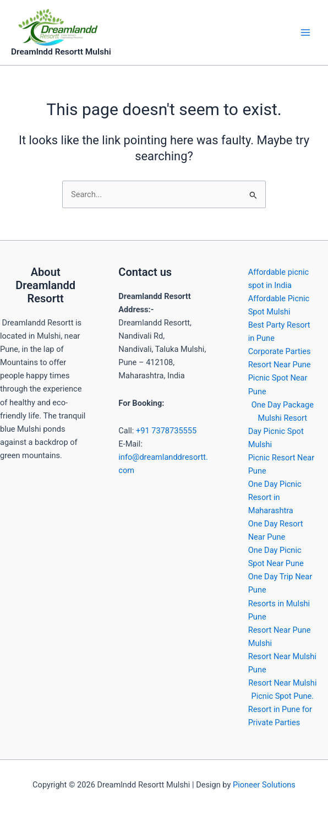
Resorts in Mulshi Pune (279, 610)
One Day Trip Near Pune (280, 583)
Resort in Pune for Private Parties (280, 715)
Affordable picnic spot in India (278, 278)
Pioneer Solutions (264, 785)
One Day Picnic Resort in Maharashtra (275, 497)
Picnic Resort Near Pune (281, 464)
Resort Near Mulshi (282, 683)
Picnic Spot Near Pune (278, 384)
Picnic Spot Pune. (283, 696)
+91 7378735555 (166, 431)
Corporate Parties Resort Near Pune (279, 358)
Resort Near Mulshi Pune (282, 663)
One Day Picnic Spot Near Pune (276, 556)
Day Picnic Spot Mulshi (276, 437)
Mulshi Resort (283, 418)
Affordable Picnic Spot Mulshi (279, 305)
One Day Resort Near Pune (275, 530)
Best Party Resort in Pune (279, 331)
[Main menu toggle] (305, 32)
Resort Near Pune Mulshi (279, 636)
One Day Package (283, 405)
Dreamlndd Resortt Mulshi (61, 52)
